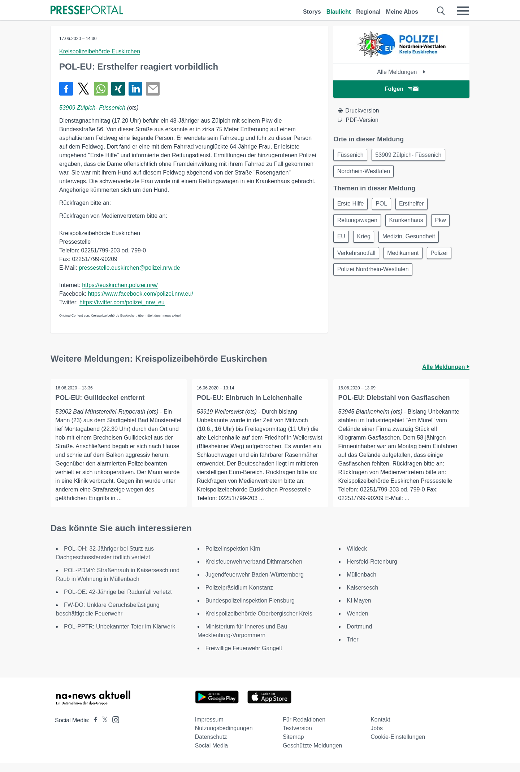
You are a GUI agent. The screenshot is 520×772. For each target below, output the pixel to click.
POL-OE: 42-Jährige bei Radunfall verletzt (118, 601)
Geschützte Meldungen (312, 754)
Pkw (445, 223)
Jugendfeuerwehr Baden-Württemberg (254, 584)
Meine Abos (402, 12)
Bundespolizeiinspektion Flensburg (250, 609)
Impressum (209, 728)
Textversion (297, 737)
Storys (312, 12)
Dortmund (359, 635)
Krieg (366, 241)
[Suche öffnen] (441, 11)
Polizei (443, 258)
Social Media (211, 754)
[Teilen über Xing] (118, 89)
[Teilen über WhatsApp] (101, 89)
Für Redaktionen (304, 728)
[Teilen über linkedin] (135, 89)
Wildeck (357, 558)
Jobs (376, 737)
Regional (368, 12)
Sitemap (293, 746)
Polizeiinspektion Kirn (232, 558)
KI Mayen (359, 609)
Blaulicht (338, 12)
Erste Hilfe (351, 206)
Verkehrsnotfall (357, 258)
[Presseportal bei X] (103, 729)
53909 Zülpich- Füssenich (92, 108)
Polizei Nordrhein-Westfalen (374, 275)
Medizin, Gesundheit (413, 241)
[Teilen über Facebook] (66, 89)
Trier (352, 648)
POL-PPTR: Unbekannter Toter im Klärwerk (119, 635)
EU (342, 241)
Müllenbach (361, 584)
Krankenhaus (409, 223)
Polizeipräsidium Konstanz (239, 597)
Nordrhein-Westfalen (364, 172)
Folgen (401, 89)
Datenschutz (211, 746)
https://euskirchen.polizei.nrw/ (120, 285)
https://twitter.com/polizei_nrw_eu (122, 302)
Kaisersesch (362, 597)
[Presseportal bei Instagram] (113, 728)
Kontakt (380, 728)
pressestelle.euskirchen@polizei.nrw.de (129, 268)
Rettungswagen (358, 223)
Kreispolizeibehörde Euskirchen (99, 51)
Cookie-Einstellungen (397, 746)
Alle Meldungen (401, 72)
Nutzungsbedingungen (224, 737)
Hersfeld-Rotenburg (372, 571)
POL (384, 206)
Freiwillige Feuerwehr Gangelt (243, 657)
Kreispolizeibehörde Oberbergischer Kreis (258, 622)
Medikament (405, 258)
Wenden (357, 622)
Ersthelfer (416, 206)
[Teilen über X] (83, 89)
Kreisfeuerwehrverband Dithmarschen (254, 571)
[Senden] (153, 89)
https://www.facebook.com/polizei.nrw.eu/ (140, 294)
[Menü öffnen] (462, 11)
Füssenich (351, 155)
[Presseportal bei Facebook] (94, 729)
